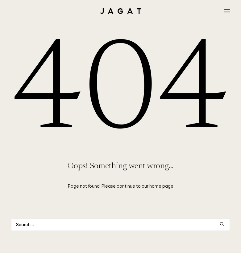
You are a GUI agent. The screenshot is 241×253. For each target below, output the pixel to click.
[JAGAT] (120, 11)
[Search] (120, 224)
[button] (227, 11)
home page (161, 186)
